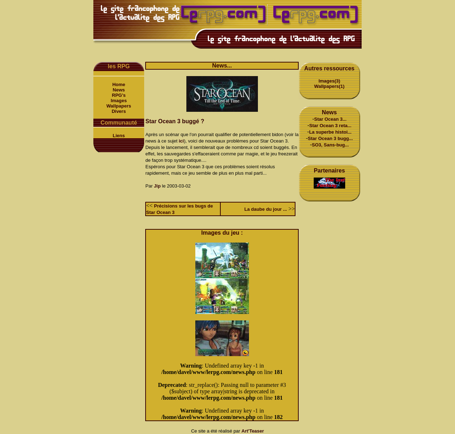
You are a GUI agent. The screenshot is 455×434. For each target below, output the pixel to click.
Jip (157, 186)
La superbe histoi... (330, 132)
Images (119, 100)
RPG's (119, 95)
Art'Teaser (252, 431)
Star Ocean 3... (330, 119)
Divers (119, 111)
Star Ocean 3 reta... (330, 125)
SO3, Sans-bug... (330, 145)
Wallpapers (119, 106)
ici (181, 141)
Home (118, 84)
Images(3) (329, 81)
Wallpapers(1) (329, 86)
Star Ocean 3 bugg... (330, 138)
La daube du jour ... (265, 209)
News (119, 90)
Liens (119, 135)
